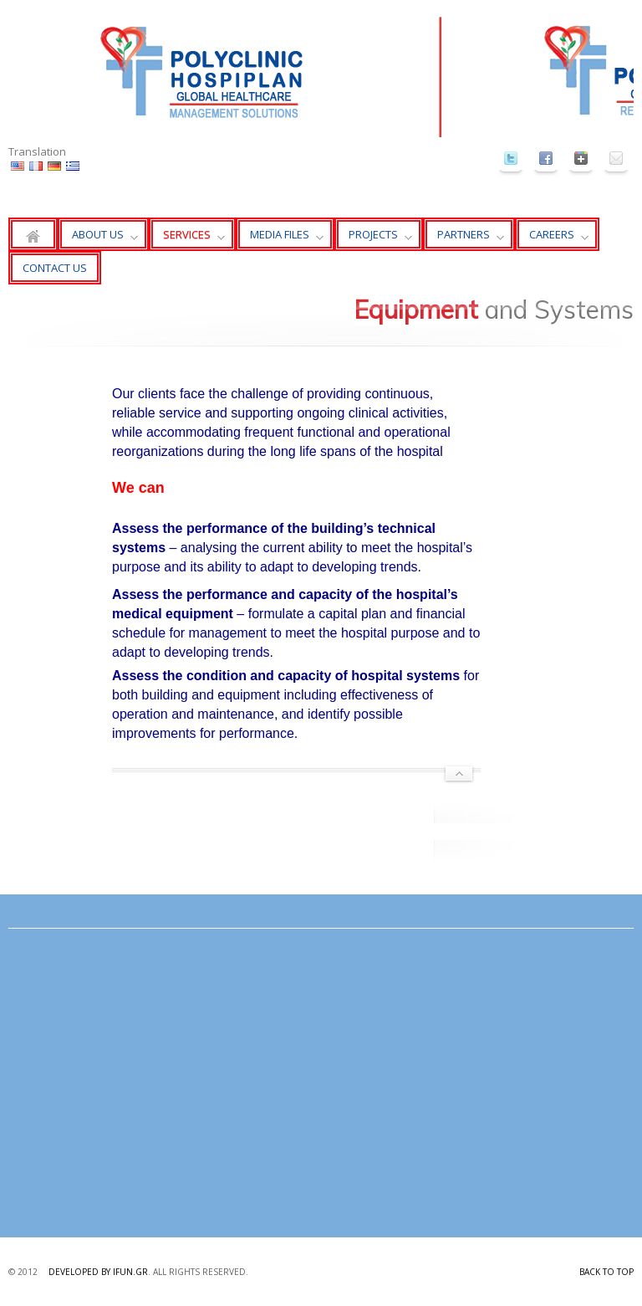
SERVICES (187, 239)
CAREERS (551, 239)
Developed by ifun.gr (98, 1272)
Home (33, 234)
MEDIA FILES (280, 239)
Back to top (606, 1272)
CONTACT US (55, 267)
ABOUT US (98, 239)
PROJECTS (373, 239)
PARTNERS (463, 239)
